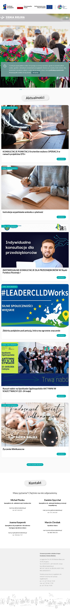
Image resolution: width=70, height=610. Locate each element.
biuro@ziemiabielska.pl (19, 508)
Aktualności (14, 107)
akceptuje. (36, 72)
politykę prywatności (56, 70)
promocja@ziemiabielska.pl (54, 510)
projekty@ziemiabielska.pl (19, 533)
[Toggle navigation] (67, 17)
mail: (10, 508)
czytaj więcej (61, 159)
